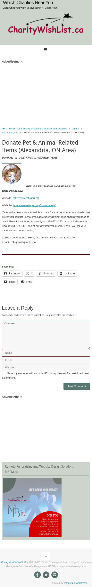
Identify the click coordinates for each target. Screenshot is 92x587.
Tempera (68, 583)
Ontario (75, 128)
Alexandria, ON (10, 132)
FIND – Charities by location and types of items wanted (38, 128)
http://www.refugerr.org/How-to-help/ (34, 205)
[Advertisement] (46, 92)
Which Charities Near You (28, 2)
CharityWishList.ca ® (12, 562)
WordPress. (82, 583)
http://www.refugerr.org (26, 198)
